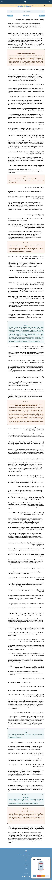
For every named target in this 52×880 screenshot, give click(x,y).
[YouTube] (29, 876)
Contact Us (26, 873)
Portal (26, 860)
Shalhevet (26, 865)
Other (47, 876)
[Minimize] (48, 859)
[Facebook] (25, 876)
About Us (26, 857)
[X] (22, 876)
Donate (26, 868)
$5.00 (39, 876)
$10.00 (43, 876)
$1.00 (34, 876)
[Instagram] (27, 876)
